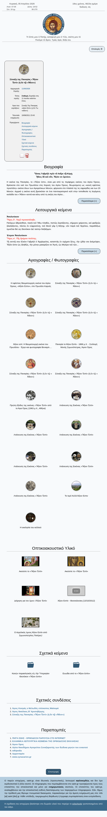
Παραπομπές (27, 150)
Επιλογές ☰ (97, 49)
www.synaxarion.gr (21, 757)
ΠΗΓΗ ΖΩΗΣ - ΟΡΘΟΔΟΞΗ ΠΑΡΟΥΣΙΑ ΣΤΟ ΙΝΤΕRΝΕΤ (38, 738)
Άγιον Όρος (18, 744)
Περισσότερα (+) (89, 201)
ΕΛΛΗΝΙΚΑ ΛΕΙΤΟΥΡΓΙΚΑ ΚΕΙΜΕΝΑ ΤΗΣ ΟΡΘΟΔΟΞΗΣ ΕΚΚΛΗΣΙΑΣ (45, 741)
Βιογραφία (26, 123)
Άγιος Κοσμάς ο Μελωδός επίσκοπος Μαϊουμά (35, 708)
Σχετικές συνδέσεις (29, 146)
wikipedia (17, 750)
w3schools (77, 804)
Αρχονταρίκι (18, 753)
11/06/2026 (26, 89)
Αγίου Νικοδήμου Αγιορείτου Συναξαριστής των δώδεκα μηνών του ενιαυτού (50, 747)
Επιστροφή (53, 772)
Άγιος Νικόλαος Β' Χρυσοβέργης (28, 711)
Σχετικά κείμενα (28, 143)
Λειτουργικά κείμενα (29, 126)
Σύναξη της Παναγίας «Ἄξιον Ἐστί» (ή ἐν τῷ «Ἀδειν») (38, 714)
